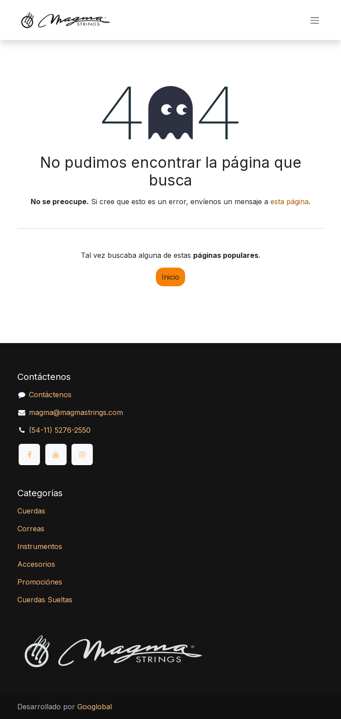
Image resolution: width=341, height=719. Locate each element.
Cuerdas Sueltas (44, 599)
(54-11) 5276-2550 (60, 430)
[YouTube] (56, 454)
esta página (289, 201)
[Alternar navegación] (315, 20)
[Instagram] (82, 454)
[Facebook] (29, 454)
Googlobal (94, 706)
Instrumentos (39, 546)
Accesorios (36, 564)
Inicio (170, 277)
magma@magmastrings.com (76, 412)
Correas (30, 528)
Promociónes (39, 581)
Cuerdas (31, 510)
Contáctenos (50, 394)
